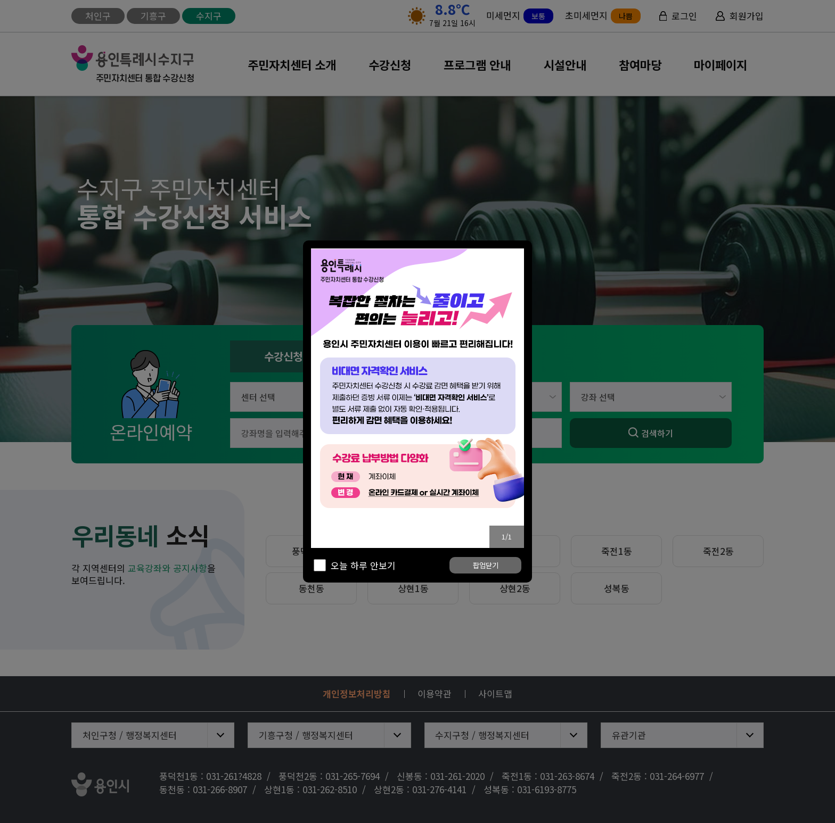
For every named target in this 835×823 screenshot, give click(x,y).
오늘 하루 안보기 (363, 565)
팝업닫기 (485, 566)
